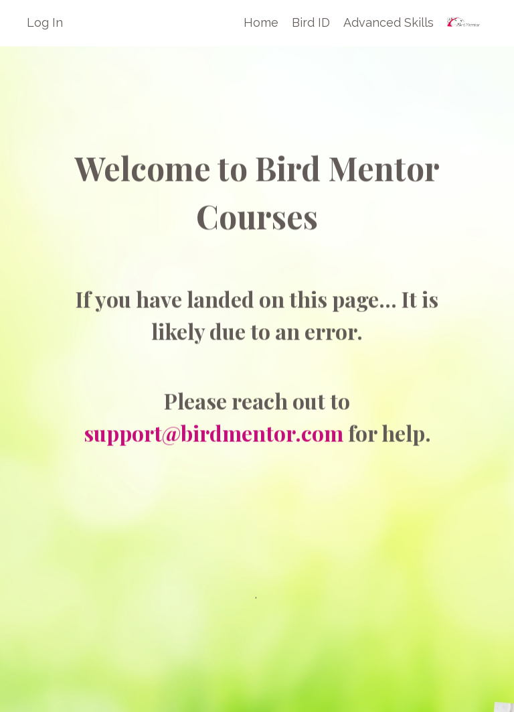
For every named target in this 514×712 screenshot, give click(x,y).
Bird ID (311, 22)
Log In (45, 22)
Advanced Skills (388, 22)
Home (261, 22)
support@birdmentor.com (213, 433)
